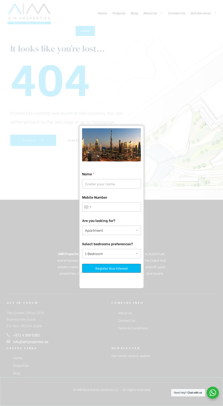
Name (88, 174)
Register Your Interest (111, 268)
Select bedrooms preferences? (107, 244)
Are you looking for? (98, 220)
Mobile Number (94, 197)
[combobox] (87, 207)
